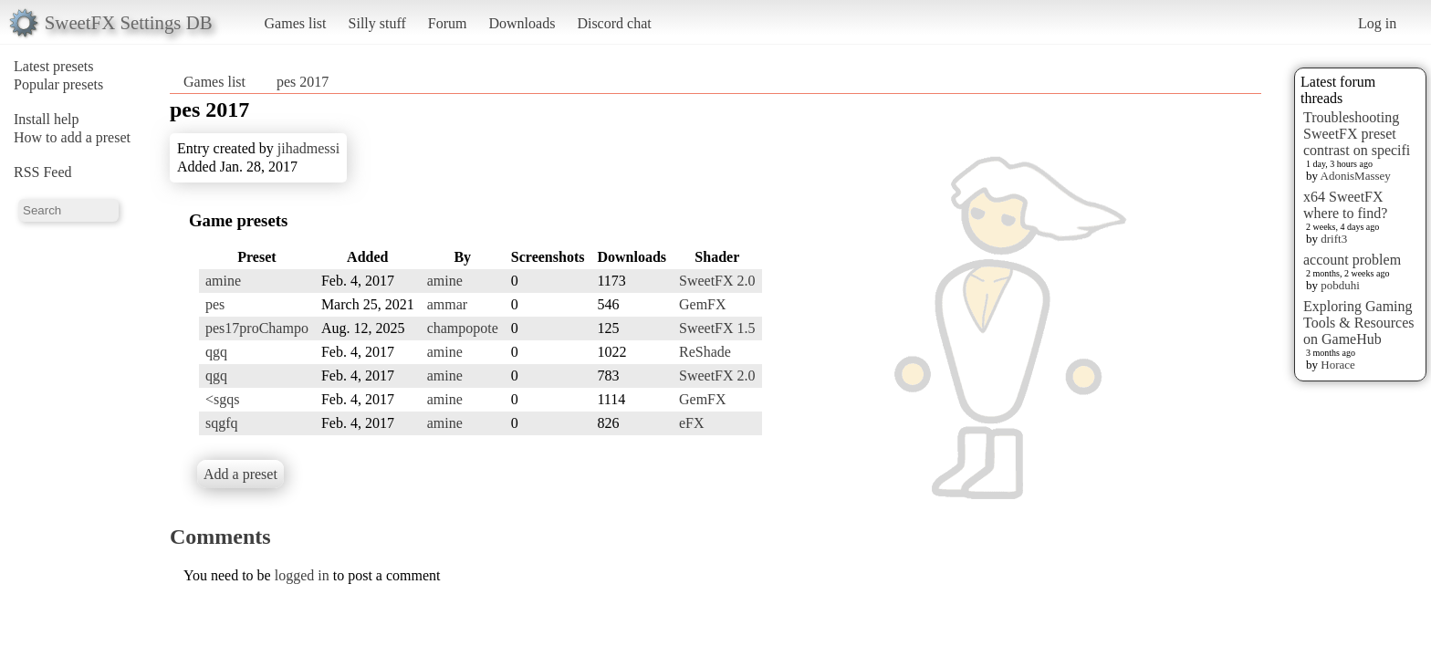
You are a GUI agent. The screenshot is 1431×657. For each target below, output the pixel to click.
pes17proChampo (256, 328)
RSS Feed (43, 172)
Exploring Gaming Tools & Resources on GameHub (1359, 322)
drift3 (1334, 238)
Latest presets (54, 66)
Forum (447, 23)
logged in (302, 575)
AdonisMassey (1356, 175)
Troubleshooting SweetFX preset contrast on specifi (1356, 134)
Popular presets (58, 84)
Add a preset (240, 474)
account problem (1352, 259)
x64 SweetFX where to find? (1345, 205)
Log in (1377, 23)
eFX (692, 423)
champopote (462, 328)
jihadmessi (308, 148)
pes (215, 304)
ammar (447, 304)
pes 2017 (303, 81)
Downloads (521, 23)
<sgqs (222, 399)
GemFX (702, 304)
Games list (296, 23)
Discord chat (614, 23)
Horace (1338, 364)
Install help (46, 119)
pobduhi (1340, 285)
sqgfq (221, 423)
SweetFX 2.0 (717, 280)
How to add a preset (72, 137)
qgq (216, 352)
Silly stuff (377, 23)
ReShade (705, 352)
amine (223, 280)
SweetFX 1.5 (717, 328)
